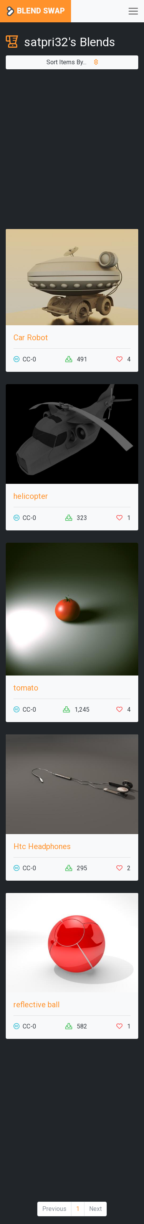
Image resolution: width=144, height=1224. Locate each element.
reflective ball (36, 1004)
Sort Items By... (72, 62)
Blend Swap (35, 11)
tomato (25, 687)
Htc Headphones (42, 846)
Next (95, 1208)
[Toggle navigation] (133, 11)
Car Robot (30, 337)
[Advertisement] (72, 149)
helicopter (30, 496)
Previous (54, 1208)
